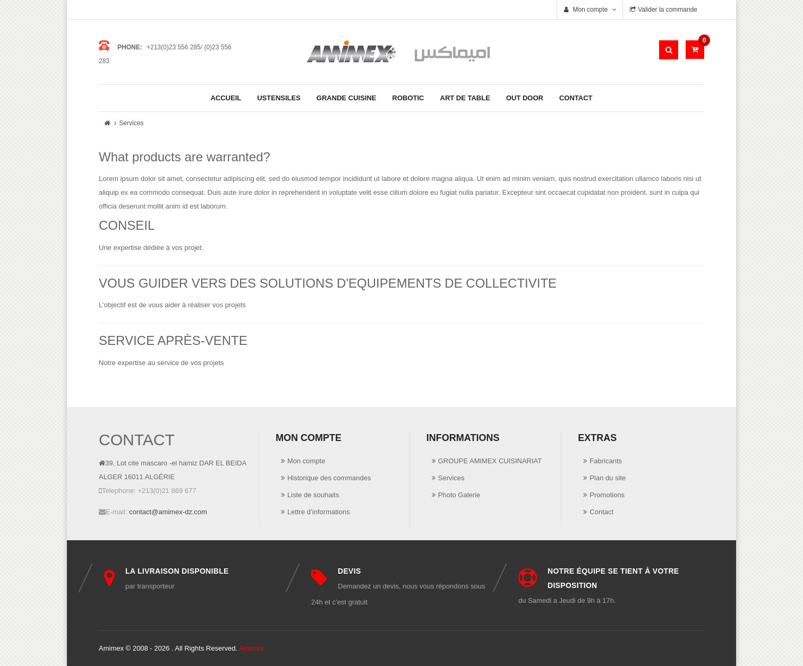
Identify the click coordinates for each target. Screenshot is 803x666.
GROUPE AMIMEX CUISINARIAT (490, 461)
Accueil (225, 98)
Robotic (408, 98)
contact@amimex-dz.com (168, 512)
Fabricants (606, 461)
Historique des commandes (329, 478)
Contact (576, 98)
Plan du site (608, 478)
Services (131, 123)
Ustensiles (279, 98)
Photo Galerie (459, 495)
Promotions (607, 495)
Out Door (524, 98)
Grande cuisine (347, 98)
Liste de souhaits (313, 495)
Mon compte (306, 461)
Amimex (251, 648)
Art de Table (465, 98)
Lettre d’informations (318, 512)
